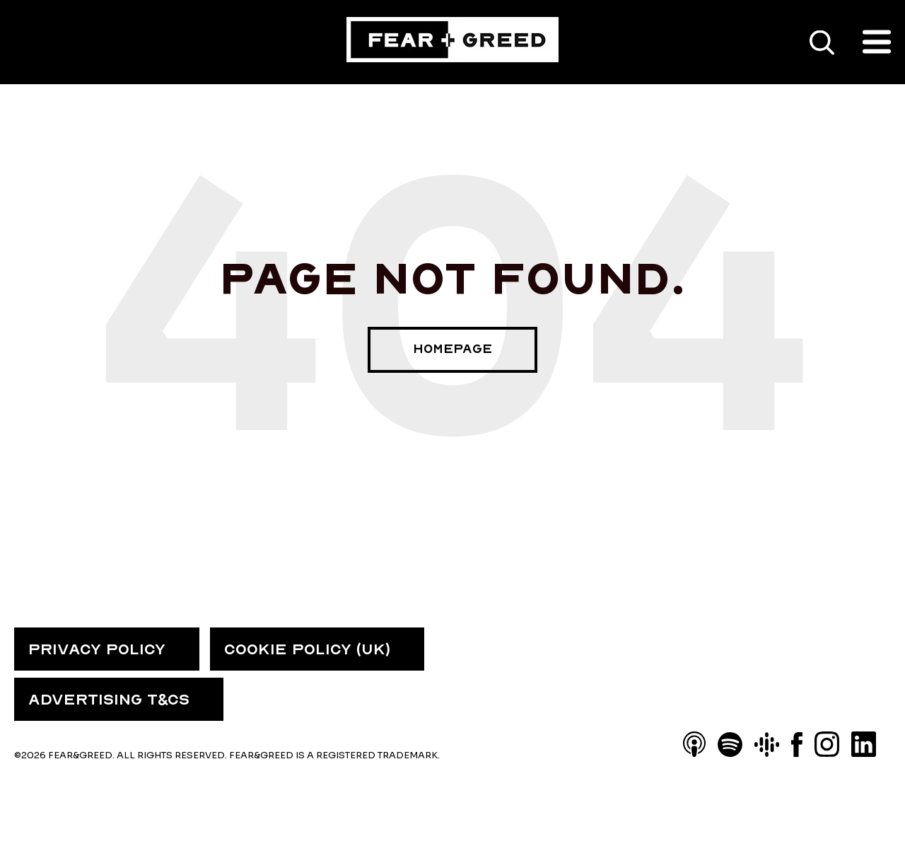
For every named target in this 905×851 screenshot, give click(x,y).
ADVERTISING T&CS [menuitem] (108, 699)
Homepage (452, 349)
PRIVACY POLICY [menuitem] (96, 649)
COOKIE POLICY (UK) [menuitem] (307, 649)
